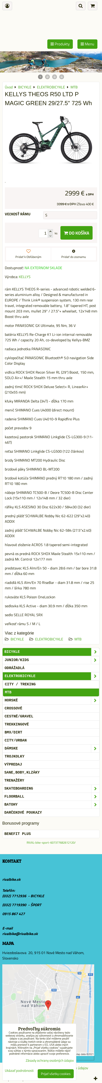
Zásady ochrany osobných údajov (50, 1060)
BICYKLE (17, 639)
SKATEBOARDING (51, 789)
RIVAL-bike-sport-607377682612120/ (51, 842)
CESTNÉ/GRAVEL (19, 716)
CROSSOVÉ (13, 708)
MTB (78, 639)
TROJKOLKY (14, 757)
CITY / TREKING (20, 684)
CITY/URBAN (16, 740)
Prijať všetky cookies (56, 1073)
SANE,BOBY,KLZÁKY (22, 773)
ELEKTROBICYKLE (49, 639)
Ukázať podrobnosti (19, 1071)
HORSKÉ (52, 700)
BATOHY (51, 805)
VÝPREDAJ (13, 765)
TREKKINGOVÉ (17, 724)
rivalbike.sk (11, 879)
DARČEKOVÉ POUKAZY (23, 813)
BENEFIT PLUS (17, 834)
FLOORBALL (51, 797)
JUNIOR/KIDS (52, 660)
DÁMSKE (52, 748)
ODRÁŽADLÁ (14, 668)
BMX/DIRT (13, 732)
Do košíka (76, 233)
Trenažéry (14, 781)
